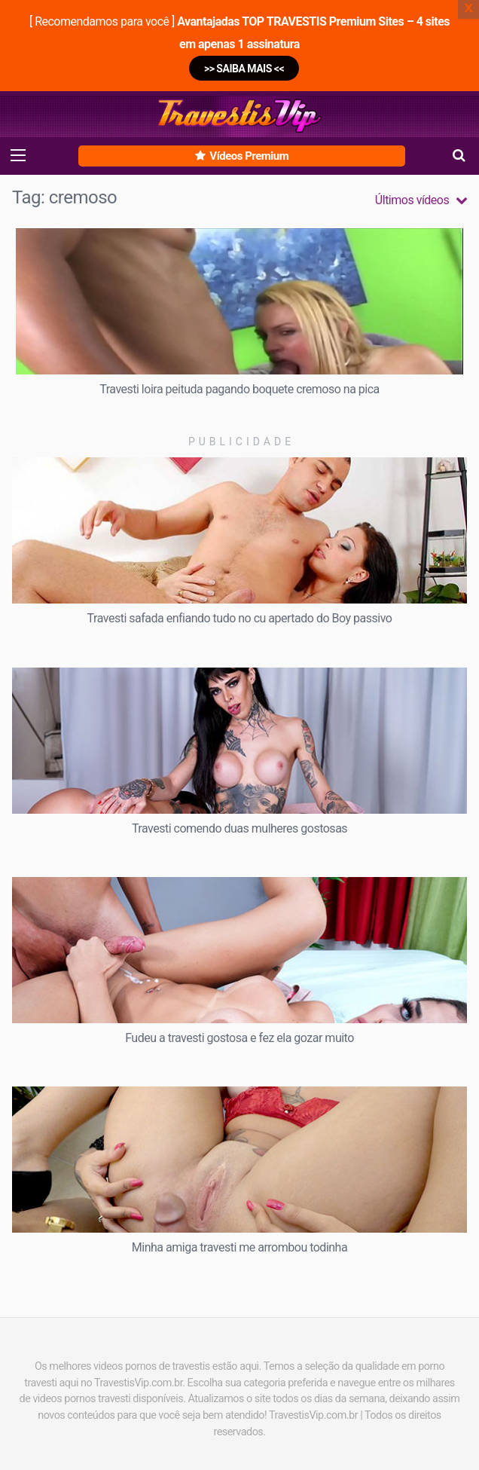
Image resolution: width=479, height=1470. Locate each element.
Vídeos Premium (241, 156)
